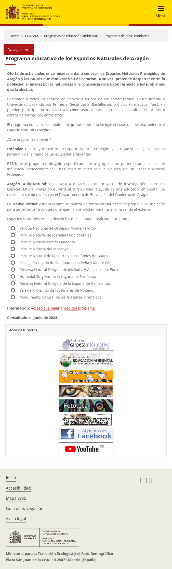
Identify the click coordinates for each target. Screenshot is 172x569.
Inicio (11, 478)
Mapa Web (16, 498)
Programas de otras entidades (126, 35)
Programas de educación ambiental (71, 35)
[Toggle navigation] (159, 12)
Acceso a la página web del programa (63, 308)
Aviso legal (16, 518)
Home (14, 35)
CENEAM (31, 35)
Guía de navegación (25, 508)
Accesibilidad (18, 488)
